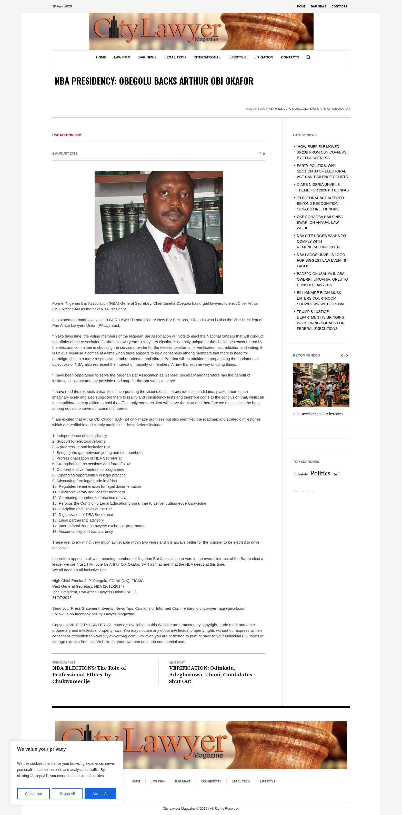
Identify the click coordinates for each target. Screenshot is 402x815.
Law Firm (158, 781)
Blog (262, 108)
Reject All (67, 794)
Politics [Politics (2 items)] (320, 472)
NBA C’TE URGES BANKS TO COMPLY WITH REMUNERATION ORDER (321, 241)
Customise (33, 794)
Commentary (211, 781)
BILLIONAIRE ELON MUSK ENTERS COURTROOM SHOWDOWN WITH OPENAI (320, 298)
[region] (66, 773)
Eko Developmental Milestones (318, 414)
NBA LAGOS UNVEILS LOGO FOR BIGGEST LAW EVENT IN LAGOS (322, 260)
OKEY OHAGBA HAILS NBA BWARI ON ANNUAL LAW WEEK (320, 222)
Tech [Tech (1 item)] (336, 474)
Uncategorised (66, 135)
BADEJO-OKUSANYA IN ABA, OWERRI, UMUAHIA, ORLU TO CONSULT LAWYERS (322, 279)
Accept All (100, 794)
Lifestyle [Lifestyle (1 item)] (301, 474)
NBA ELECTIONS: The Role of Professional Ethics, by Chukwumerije (89, 675)
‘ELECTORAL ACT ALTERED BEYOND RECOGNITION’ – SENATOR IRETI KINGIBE (320, 203)
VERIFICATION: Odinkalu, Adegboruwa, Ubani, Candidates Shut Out (210, 675)
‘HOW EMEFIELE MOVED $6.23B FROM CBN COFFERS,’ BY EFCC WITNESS (322, 152)
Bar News (182, 781)
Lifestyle (267, 781)
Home (250, 108)
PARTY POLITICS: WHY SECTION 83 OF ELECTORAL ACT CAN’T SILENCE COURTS (322, 171)
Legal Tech (241, 781)
